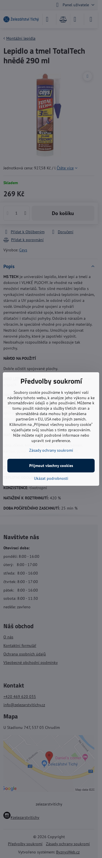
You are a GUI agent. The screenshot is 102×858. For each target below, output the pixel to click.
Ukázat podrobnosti (51, 478)
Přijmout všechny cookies (51, 465)
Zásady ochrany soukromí (51, 450)
